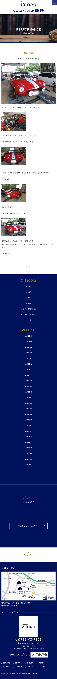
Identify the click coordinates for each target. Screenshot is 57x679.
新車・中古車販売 (29, 309)
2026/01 (29, 364)
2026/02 (29, 358)
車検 (29, 298)
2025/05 (29, 409)
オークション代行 (29, 314)
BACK (28, 266)
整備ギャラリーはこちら (28, 526)
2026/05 (29, 342)
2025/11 (29, 375)
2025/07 (29, 397)
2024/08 (29, 459)
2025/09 (29, 386)
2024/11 (29, 442)
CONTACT (31, 667)
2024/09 (29, 453)
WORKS (6, 667)
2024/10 (29, 448)
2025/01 (29, 431)
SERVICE (6, 663)
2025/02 (29, 425)
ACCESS (42, 663)
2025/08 (29, 392)
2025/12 (29, 370)
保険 (29, 303)
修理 (29, 292)
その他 (29, 320)
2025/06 (29, 403)
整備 (29, 286)
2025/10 (29, 381)
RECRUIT (18, 667)
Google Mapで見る (9, 605)
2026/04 (29, 347)
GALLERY (30, 663)
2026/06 (29, 336)
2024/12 (29, 437)
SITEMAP (42, 667)
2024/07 (29, 465)
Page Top (28, 555)
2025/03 (29, 420)
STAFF (17, 663)
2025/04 (29, 414)
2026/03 (29, 353)
